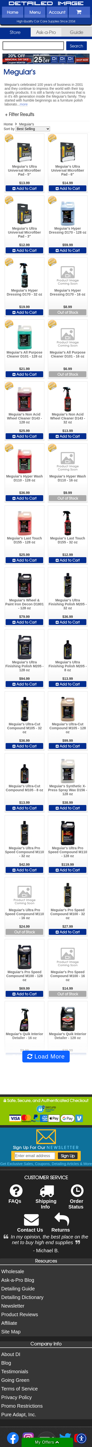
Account (57, 12)
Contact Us (30, 1226)
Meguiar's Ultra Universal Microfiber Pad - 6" (67, 170)
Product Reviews (19, 1314)
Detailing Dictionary (22, 1297)
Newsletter (12, 1306)
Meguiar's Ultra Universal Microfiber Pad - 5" (24, 170)
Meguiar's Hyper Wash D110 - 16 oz (67, 478)
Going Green (15, 1380)
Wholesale (12, 1271)
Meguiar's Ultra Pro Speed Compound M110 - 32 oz (24, 852)
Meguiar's (26, 124)
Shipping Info (46, 1199)
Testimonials (14, 1371)
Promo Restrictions (22, 1406)
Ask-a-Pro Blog (17, 1280)
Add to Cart (25, 188)
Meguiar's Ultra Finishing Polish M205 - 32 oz (68, 604)
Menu (34, 12)
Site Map (11, 1331)
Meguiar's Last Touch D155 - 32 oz (67, 540)
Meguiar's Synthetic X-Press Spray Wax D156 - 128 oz (67, 790)
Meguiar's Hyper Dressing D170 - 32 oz (24, 292)
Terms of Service (19, 1388)
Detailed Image (46, 3)
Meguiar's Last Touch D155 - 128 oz (24, 540)
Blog (6, 1363)
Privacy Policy (16, 1397)
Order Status (75, 1199)
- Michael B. (46, 1250)
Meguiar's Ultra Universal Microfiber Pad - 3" (24, 232)
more (24, 104)
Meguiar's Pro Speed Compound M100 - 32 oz (67, 914)
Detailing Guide (18, 1288)
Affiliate (9, 1323)
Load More (46, 1056)
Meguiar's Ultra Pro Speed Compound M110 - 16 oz (24, 914)
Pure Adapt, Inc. (18, 1414)
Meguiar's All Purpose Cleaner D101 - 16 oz (68, 354)
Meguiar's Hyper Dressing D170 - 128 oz (67, 230)
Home (12, 12)
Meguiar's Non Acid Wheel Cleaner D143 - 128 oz (24, 418)
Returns (60, 1226)
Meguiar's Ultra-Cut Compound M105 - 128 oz (67, 728)
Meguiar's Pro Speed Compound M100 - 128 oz (24, 976)
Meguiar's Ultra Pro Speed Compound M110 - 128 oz (67, 852)
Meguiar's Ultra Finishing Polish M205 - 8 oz (68, 666)
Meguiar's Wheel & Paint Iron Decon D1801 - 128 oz (24, 604)
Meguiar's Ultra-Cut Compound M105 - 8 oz (24, 788)
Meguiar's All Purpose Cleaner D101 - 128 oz (24, 354)
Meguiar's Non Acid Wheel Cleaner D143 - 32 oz (67, 418)
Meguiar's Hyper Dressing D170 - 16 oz (67, 292)
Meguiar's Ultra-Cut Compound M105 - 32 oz (24, 728)
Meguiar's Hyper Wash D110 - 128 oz (24, 478)
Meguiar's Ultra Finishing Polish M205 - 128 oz (24, 666)
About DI (10, 1354)
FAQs (15, 1197)
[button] (81, 1438)
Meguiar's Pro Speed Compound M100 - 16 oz (67, 976)
